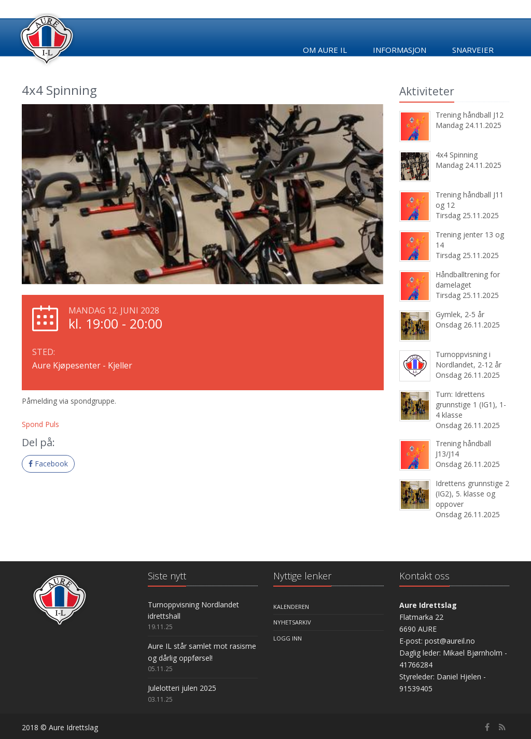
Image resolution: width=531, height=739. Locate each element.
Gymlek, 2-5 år (460, 314)
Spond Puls (40, 424)
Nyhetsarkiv (292, 622)
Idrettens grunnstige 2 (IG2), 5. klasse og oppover (472, 493)
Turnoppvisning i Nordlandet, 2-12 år (468, 359)
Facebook (48, 463)
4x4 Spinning (457, 155)
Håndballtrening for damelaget (468, 279)
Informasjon (399, 50)
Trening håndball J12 (470, 115)
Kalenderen (291, 606)
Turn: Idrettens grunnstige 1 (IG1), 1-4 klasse (471, 404)
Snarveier (473, 50)
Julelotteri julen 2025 (182, 688)
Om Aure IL (325, 50)
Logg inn (287, 638)
